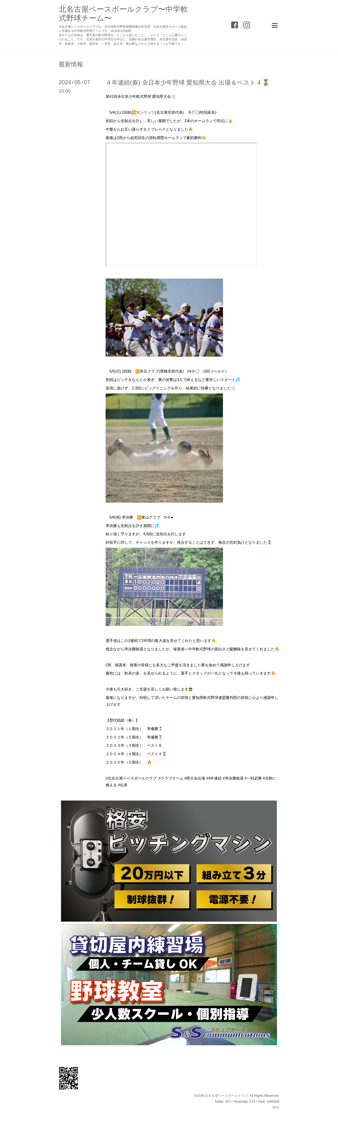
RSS (276, 1107)
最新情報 (71, 64)
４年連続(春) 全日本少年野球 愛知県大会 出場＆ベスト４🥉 (187, 82)
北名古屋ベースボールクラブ (226, 1095)
